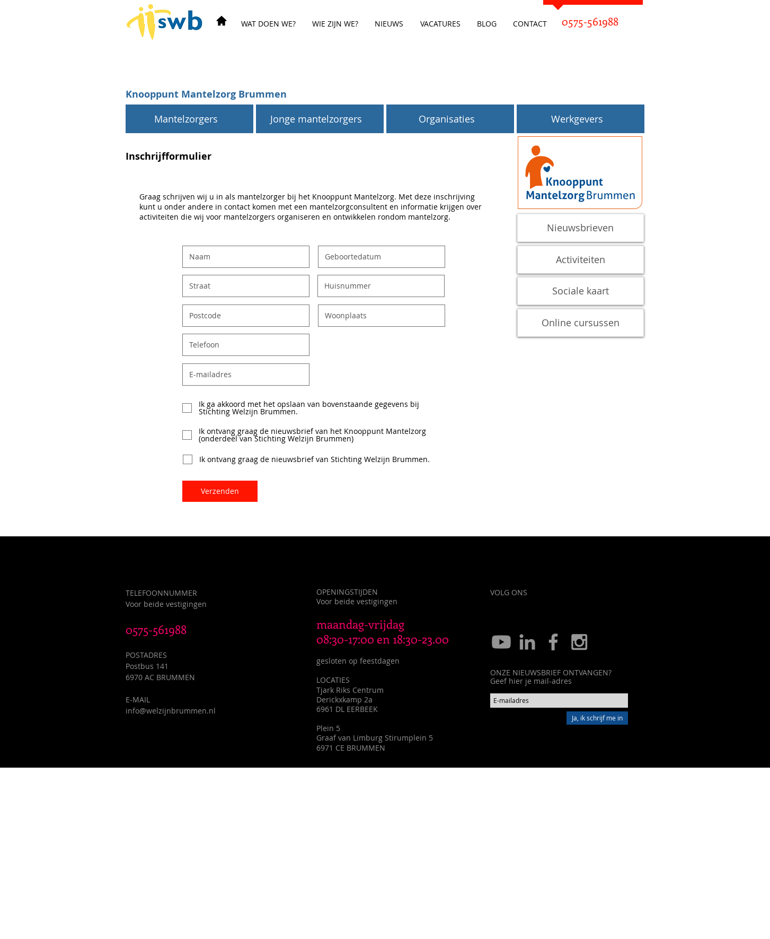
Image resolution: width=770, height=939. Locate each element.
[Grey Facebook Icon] (553, 642)
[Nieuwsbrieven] (580, 228)
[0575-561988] (590, 21)
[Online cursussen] (580, 323)
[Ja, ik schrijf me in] (597, 718)
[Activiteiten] (580, 260)
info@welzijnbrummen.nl (171, 711)
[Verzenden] (220, 491)
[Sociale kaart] (580, 291)
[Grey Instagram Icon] (579, 642)
